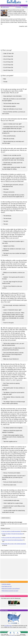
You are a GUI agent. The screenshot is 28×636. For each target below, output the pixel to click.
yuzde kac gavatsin (6, 584)
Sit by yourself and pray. (9, 135)
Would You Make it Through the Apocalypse (12, 533)
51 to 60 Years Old (7, 67)
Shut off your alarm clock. (9, 484)
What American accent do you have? (10, 590)
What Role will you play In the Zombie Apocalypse (14, 543)
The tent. (5, 224)
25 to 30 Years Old (7, 59)
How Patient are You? (7, 586)
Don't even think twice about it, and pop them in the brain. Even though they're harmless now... (12, 354)
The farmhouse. (6, 215)
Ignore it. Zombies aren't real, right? (12, 124)
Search (14, 633)
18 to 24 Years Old (7, 56)
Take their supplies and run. (9, 441)
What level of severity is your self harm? (11, 588)
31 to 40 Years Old (7, 62)
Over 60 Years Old (7, 70)
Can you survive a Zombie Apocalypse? (11, 531)
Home (10, 633)
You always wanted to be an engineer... (12, 427)
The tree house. (6, 218)
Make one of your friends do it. (10, 359)
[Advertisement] (14, 38)
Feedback (25, 7)
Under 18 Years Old (7, 53)
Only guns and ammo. (8, 192)
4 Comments (18, 7)
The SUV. (5, 221)
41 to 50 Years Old (7, 64)
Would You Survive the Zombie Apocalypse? (12, 540)
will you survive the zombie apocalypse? (11, 537)
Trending (17, 633)
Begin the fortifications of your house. (12, 109)
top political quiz (8, 625)
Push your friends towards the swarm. (12, 482)
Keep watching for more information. (12, 96)
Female (4, 81)
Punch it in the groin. (8, 322)
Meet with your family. (8, 138)
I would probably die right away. (10, 500)
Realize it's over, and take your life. (11, 155)
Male (4, 78)
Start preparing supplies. (9, 106)
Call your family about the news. (11, 103)
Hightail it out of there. (8, 246)
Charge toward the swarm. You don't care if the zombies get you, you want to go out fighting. (13, 477)
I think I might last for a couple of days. (12, 503)
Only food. (5, 189)
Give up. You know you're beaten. (11, 472)
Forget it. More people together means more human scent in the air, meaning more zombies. (13, 437)
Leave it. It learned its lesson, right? (11, 310)
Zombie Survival (6, 7)
